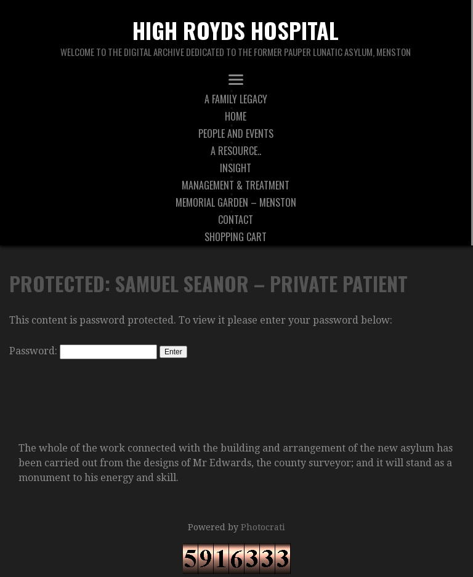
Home (235, 116)
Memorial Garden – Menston (236, 202)
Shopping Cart (235, 237)
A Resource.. (236, 151)
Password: (83, 351)
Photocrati (263, 527)
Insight (235, 168)
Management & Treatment (235, 185)
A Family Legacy (235, 99)
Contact (235, 220)
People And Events (235, 133)
